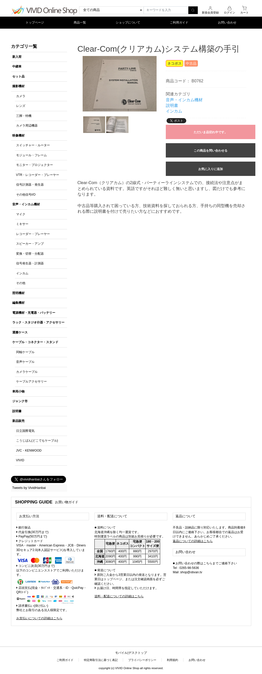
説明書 (16, 411)
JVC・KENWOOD (29, 450)
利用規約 (172, 659)
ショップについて (128, 22)
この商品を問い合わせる (210, 150)
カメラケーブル (27, 372)
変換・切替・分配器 (30, 253)
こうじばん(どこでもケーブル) (37, 440)
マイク (20, 214)
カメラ (20, 96)
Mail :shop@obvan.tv (187, 572)
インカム (22, 273)
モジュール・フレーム (31, 155)
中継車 (16, 66)
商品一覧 (80, 22)
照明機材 (18, 293)
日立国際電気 (25, 431)
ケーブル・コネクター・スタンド (35, 342)
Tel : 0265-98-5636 (186, 568)
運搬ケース (20, 332)
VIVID (20, 460)
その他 (20, 283)
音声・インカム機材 (26, 204)
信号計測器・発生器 (30, 184)
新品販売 (18, 421)
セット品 (18, 76)
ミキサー (22, 224)
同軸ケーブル (25, 352)
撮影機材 (18, 86)
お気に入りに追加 (210, 169)
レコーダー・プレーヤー (33, 234)
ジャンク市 (20, 401)
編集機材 (18, 303)
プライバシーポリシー (142, 659)
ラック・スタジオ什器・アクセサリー (38, 322)
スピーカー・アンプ (30, 243)
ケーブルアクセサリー (31, 381)
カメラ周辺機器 (27, 125)
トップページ (35, 22)
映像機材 (18, 135)
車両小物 (18, 391)
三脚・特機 (23, 116)
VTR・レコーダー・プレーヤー (37, 175)
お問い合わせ (227, 22)
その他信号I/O (26, 194)
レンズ (20, 106)
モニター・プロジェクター (34, 165)
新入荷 (16, 57)
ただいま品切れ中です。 (210, 132)
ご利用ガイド (179, 22)
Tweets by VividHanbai (29, 488)
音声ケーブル (25, 362)
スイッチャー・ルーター (33, 145)
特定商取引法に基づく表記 (101, 659)
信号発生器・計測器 (30, 263)
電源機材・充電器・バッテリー (33, 312)
